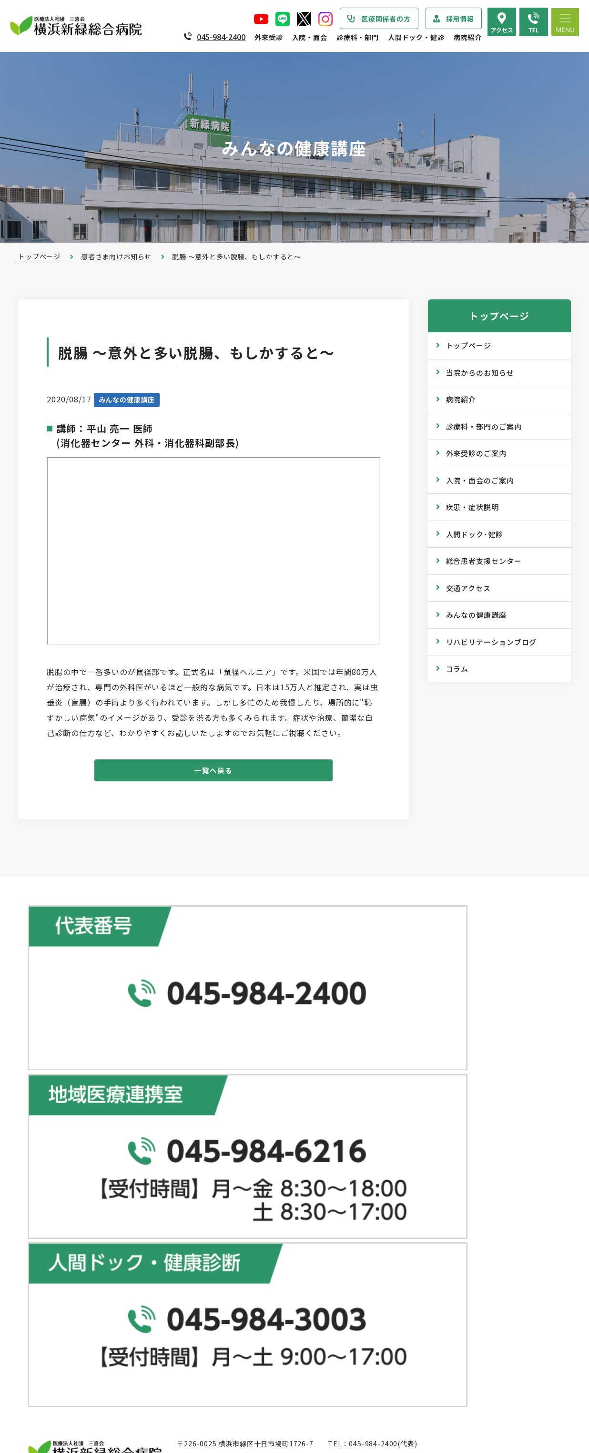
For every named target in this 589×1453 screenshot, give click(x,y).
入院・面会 (309, 37)
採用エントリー (420, 1372)
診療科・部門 (357, 37)
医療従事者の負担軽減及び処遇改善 (93, 1305)
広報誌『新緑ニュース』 (434, 1189)
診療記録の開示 (243, 1242)
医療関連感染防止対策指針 (79, 1248)
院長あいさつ (58, 1172)
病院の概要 (54, 1191)
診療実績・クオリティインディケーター (100, 1349)
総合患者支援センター (484, 561)
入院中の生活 (239, 1324)
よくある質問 (417, 1328)
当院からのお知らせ (480, 373)
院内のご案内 (417, 1290)
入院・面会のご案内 (480, 480)
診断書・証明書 (243, 1223)
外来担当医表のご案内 (253, 1146)
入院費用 (232, 1362)
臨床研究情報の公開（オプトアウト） (97, 1406)
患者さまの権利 (62, 1267)
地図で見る (201, 1020)
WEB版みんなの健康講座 (435, 1208)
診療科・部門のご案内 (484, 426)
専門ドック (413, 1108)
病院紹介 (468, 37)
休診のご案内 (239, 1165)
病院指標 (51, 1387)
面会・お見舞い (243, 1381)
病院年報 (51, 1368)
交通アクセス (468, 588)
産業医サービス (420, 1146)
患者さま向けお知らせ (116, 256)
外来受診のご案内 (476, 453)
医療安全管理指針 (65, 1229)
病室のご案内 (239, 1343)
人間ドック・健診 (416, 37)
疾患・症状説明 (472, 507)
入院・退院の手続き (250, 1305)
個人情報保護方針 (65, 1286)
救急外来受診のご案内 (253, 1184)
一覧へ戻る (213, 772)
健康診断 (410, 1127)
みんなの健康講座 (476, 615)
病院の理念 (54, 1210)
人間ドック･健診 (474, 534)
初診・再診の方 (243, 1108)
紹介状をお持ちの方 (250, 1127)
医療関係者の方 (386, 18)
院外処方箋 (236, 1203)
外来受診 (268, 37)
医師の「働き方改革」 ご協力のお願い (279, 1261)
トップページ (39, 256)
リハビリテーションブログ (491, 642)
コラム (457, 669)
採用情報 (460, 18)
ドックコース (416, 1089)
